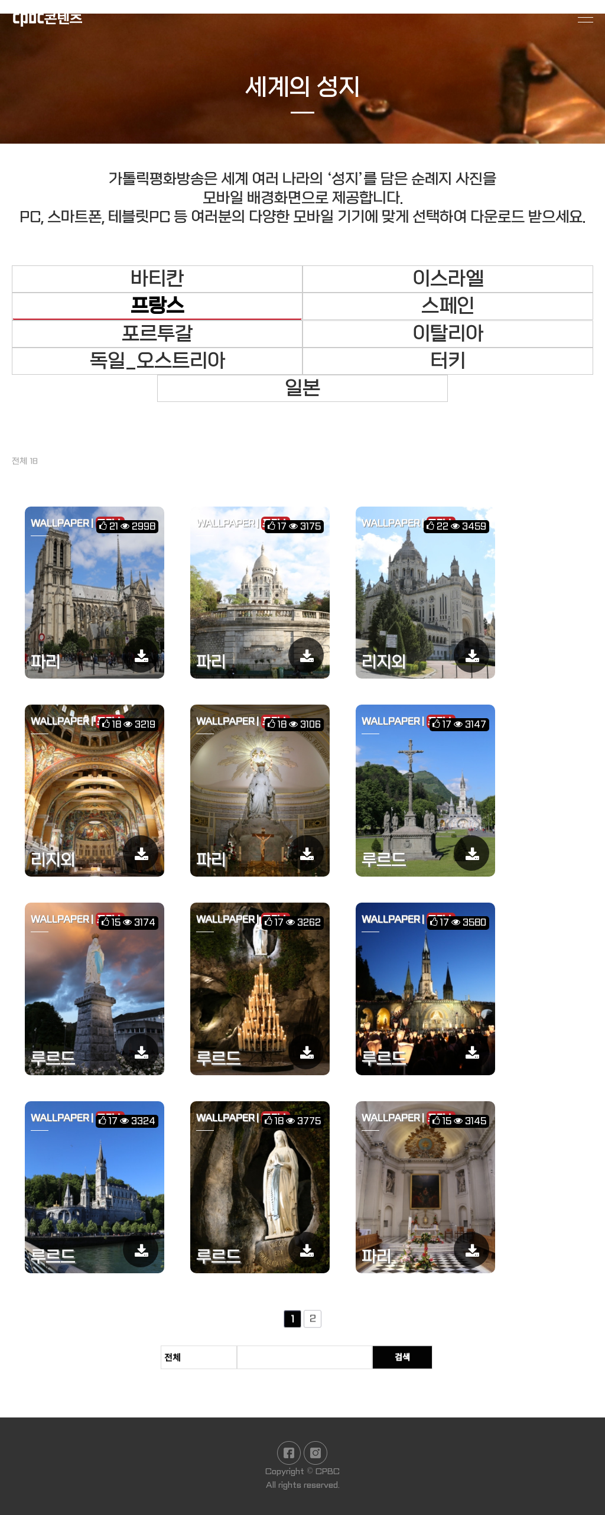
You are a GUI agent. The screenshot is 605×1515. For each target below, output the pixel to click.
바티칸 (157, 279)
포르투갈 (157, 334)
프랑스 (157, 306)
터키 (448, 361)
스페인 (447, 306)
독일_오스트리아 (157, 361)
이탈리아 (447, 334)
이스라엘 (447, 279)
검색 (414, 1365)
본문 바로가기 (0, 0)
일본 (302, 388)
